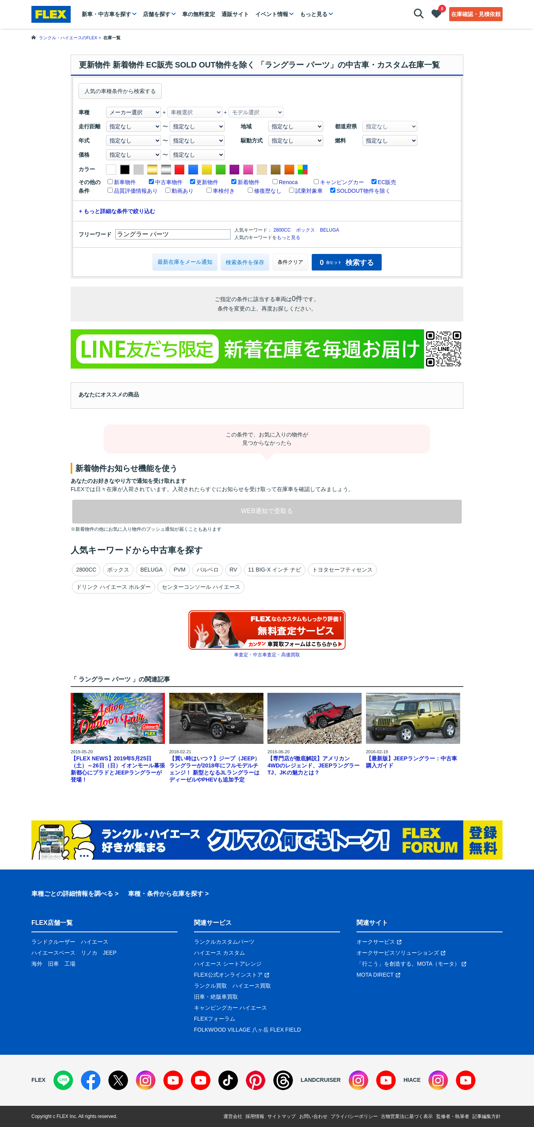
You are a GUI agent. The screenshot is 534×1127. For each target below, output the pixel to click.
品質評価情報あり (136, 191)
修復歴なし (268, 191)
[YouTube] (173, 1080)
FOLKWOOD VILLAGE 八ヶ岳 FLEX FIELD (247, 1030)
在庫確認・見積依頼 (476, 14)
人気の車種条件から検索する (120, 91)
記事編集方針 (486, 1116)
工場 (69, 964)
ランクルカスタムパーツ (224, 942)
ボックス (305, 230)
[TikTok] (228, 1080)
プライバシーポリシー (354, 1116)
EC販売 (387, 182)
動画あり (183, 191)
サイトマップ (281, 1116)
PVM (179, 569)
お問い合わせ (313, 1116)
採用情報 (254, 1116)
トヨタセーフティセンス (342, 569)
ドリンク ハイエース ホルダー (113, 587)
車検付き (224, 191)
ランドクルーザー (53, 942)
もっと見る (313, 14)
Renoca (288, 182)
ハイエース (94, 942)
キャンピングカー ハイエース (230, 1008)
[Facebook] (91, 1080)
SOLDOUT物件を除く (363, 191)
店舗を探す (156, 14)
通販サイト (235, 14)
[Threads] (283, 1080)
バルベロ (208, 569)
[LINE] (63, 1080)
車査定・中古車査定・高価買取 (267, 655)
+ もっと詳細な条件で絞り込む (117, 211)
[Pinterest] (255, 1080)
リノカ (89, 953)
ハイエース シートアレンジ (228, 964)
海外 (36, 964)
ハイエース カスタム (219, 953)
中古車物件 (169, 182)
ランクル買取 (210, 986)
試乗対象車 (309, 191)
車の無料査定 (198, 14)
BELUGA (329, 230)
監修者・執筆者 (452, 1116)
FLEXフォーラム (214, 1019)
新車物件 (125, 182)
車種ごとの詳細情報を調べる (72, 893)
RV (233, 569)
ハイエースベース (53, 953)
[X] (118, 1080)
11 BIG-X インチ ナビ (274, 569)
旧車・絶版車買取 (216, 997)
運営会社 (232, 1116)
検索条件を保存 (245, 262)
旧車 (53, 964)
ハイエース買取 (251, 986)
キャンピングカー (342, 182)
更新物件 (207, 182)
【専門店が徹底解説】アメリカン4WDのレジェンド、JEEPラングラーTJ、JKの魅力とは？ (313, 765)
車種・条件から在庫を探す (165, 893)
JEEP (110, 953)
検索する (346, 263)
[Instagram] (145, 1080)
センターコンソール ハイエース (201, 587)
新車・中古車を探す (106, 14)
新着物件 (249, 182)
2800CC (282, 230)
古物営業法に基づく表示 (407, 1116)
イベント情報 (271, 14)
